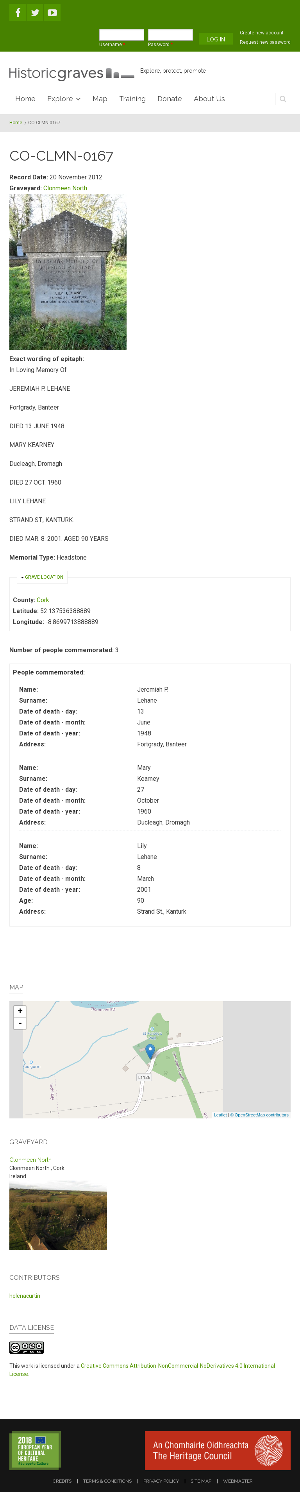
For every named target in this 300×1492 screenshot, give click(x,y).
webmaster (238, 1481)
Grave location (44, 577)
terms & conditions (107, 1481)
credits (62, 1481)
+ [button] (20, 1012)
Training (132, 99)
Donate (169, 99)
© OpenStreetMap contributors (259, 1115)
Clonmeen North (65, 188)
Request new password (265, 42)
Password (160, 44)
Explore (60, 99)
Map (100, 99)
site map (201, 1481)
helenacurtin (24, 1296)
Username (112, 44)
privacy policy (161, 1481)
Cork (43, 600)
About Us (209, 99)
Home (25, 99)
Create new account (262, 33)
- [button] (20, 1023)
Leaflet (220, 1115)
